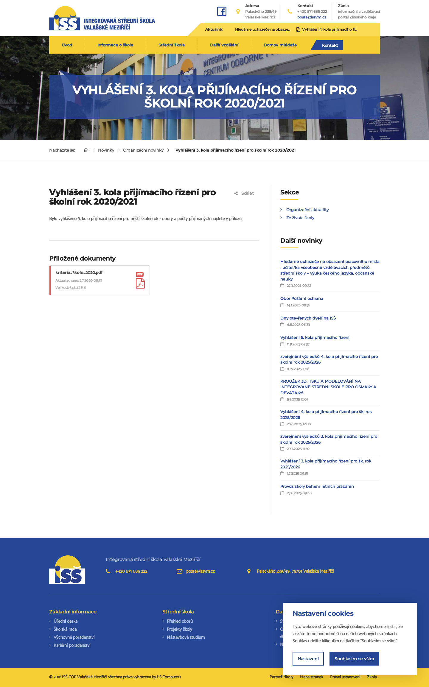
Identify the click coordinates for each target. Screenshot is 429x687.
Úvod (67, 45)
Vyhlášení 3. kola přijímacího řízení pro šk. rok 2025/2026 (325, 464)
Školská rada (65, 629)
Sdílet (244, 193)
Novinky (106, 150)
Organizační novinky (143, 150)
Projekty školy (179, 629)
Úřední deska (65, 621)
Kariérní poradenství (72, 645)
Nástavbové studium (186, 637)
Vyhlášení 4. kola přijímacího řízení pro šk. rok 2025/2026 (326, 414)
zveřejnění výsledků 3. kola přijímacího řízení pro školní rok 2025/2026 (328, 439)
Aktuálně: (214, 29)
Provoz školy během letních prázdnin (317, 486)
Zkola (359, 11)
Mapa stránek (311, 677)
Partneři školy (281, 677)
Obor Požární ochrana (301, 298)
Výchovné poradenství (74, 637)
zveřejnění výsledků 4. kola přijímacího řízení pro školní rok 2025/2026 (329, 359)
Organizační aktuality (307, 209)
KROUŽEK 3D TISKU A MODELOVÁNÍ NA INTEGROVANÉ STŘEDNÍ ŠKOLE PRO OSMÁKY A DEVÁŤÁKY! (328, 387)
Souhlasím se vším (354, 658)
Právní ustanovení (345, 677)
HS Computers (169, 677)
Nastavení (308, 658)
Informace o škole (115, 45)
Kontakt (330, 45)
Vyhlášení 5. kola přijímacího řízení (314, 337)
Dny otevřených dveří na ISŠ (308, 318)
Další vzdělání (224, 45)
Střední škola (171, 45)
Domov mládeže (280, 45)
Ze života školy (300, 217)
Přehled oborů (180, 621)
